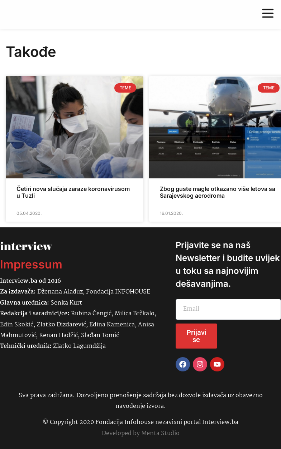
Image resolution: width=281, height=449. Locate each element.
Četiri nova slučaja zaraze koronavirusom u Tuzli (73, 192)
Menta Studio (160, 433)
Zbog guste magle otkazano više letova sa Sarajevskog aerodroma (217, 192)
